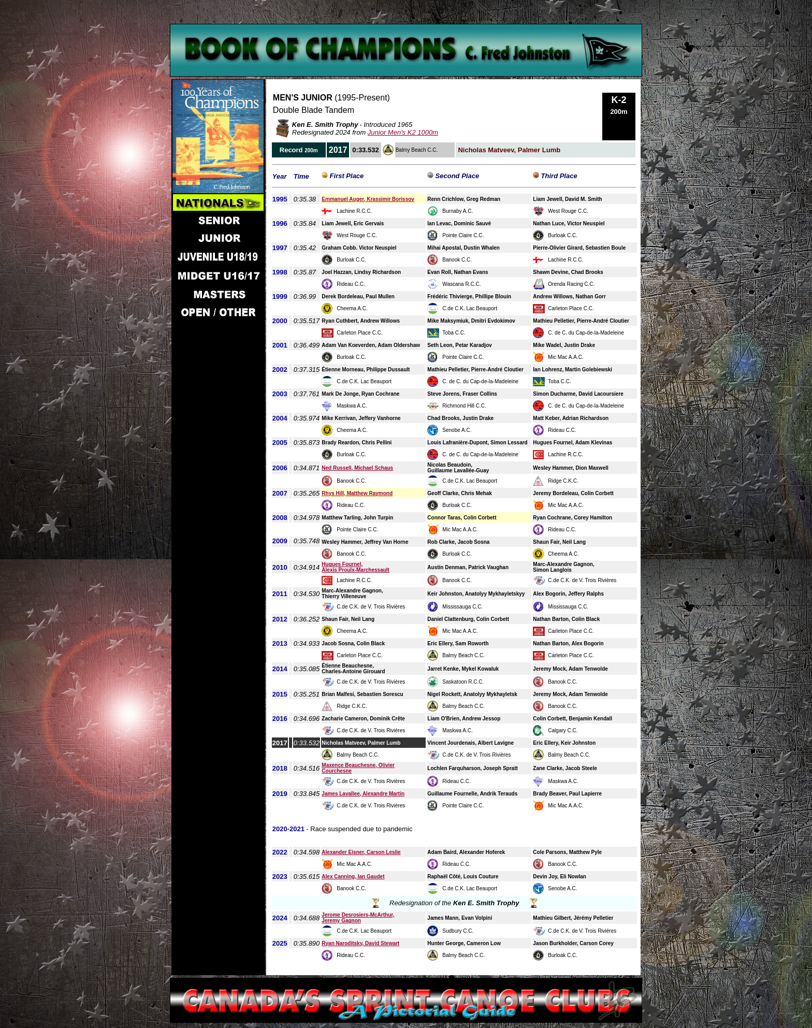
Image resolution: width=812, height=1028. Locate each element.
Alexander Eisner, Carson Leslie (361, 852)
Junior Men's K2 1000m (403, 132)
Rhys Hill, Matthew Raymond (357, 493)
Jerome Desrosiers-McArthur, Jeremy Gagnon (358, 917)
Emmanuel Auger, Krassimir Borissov (368, 199)
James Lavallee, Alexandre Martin (363, 794)
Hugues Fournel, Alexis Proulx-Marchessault (355, 567)
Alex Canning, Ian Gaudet (353, 876)
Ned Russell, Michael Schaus (357, 468)
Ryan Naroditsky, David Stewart (360, 943)
